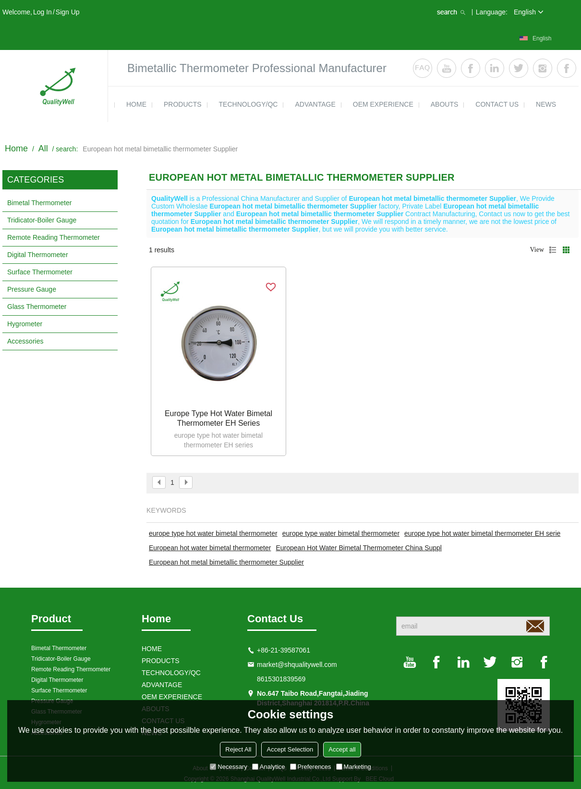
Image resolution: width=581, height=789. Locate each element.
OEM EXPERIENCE (383, 104)
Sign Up (68, 12)
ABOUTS (445, 104)
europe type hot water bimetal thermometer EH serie (482, 533)
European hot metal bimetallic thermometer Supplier (226, 562)
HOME (136, 104)
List (552, 250)
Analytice (268, 766)
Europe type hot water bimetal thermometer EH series (218, 418)
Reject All (238, 749)
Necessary (228, 766)
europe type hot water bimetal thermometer (213, 533)
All (43, 148)
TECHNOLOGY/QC (248, 104)
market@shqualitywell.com (297, 664)
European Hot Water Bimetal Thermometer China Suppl (359, 548)
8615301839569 (281, 679)
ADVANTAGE (315, 104)
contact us (497, 104)
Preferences (310, 766)
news (546, 104)
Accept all (341, 749)
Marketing (353, 766)
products (183, 104)
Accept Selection (289, 749)
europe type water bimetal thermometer (340, 533)
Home (16, 148)
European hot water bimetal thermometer (210, 548)
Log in (42, 12)
